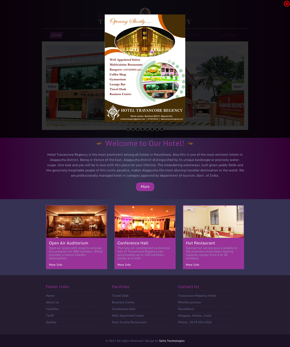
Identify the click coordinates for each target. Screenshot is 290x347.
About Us (52, 302)
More (145, 186)
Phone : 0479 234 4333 (194, 322)
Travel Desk (120, 295)
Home (50, 295)
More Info (55, 264)
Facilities (52, 308)
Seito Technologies (172, 340)
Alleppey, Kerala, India (194, 315)
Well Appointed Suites (128, 315)
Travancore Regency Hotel (197, 295)
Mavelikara (186, 308)
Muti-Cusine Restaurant (129, 322)
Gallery (51, 322)
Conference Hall (123, 308)
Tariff (50, 315)
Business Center (123, 302)
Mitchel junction (189, 302)
